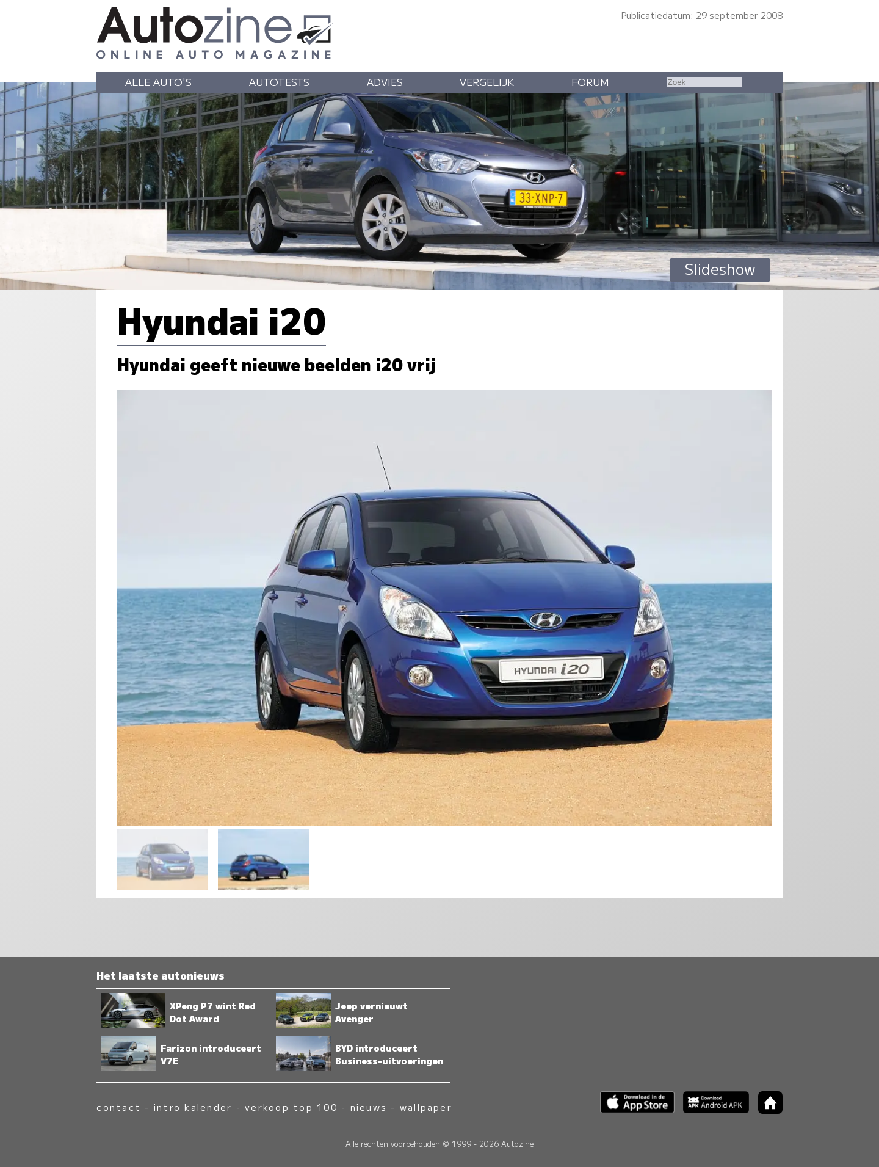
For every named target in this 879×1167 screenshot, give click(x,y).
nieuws (368, 1106)
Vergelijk (487, 82)
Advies (385, 82)
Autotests (279, 82)
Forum (590, 82)
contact (118, 1106)
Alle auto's (158, 82)
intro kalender (193, 1106)
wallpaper (426, 1106)
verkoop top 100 (291, 1106)
